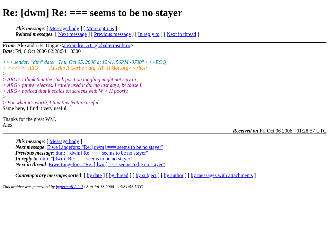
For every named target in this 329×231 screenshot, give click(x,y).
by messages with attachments (222, 175)
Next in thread (181, 34)
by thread (119, 175)
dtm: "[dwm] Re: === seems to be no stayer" (102, 153)
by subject (146, 175)
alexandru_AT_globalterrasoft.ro (96, 45)
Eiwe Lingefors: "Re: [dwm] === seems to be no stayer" (105, 147)
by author (173, 175)
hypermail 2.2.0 (69, 186)
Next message (72, 34)
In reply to (149, 34)
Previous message (112, 34)
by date (94, 175)
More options (100, 28)
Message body (64, 28)
